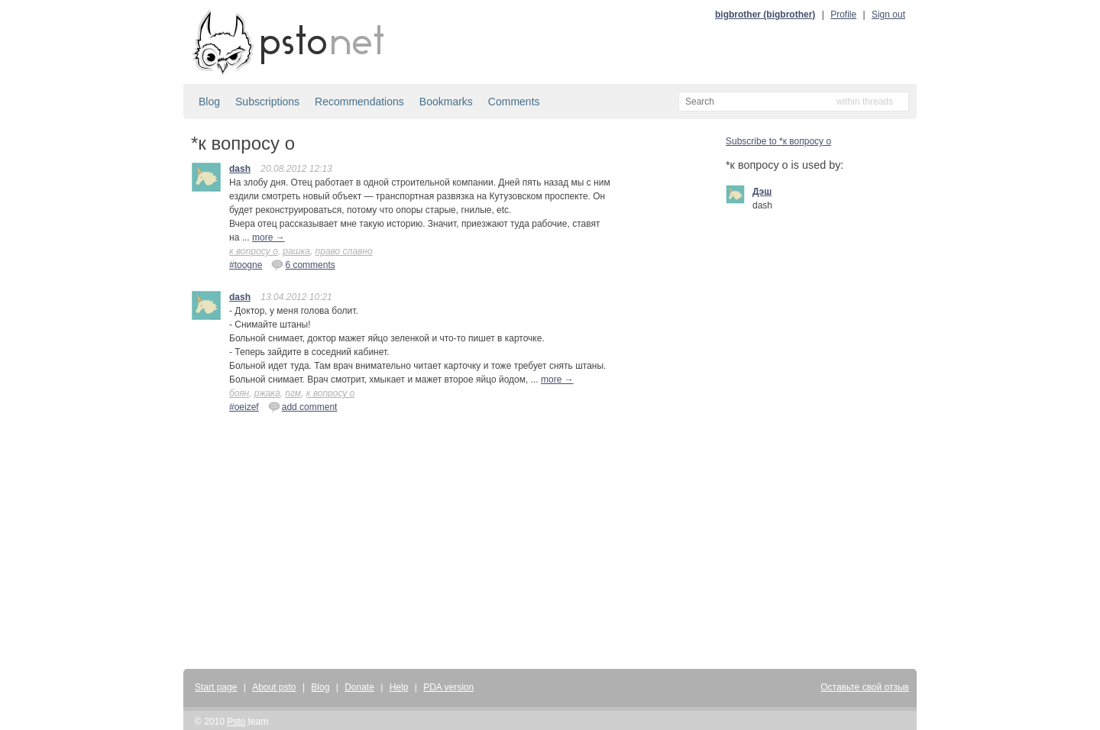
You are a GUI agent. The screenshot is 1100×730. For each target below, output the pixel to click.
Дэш (762, 191)
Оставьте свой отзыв (864, 687)
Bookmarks (446, 101)
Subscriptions (267, 101)
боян (239, 393)
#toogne (245, 265)
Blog (209, 101)
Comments (514, 101)
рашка (296, 251)
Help (399, 687)
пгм (293, 393)
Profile (843, 14)
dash (240, 168)
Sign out (888, 14)
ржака (267, 393)
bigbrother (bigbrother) (765, 14)
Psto (236, 721)
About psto (274, 687)
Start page (216, 687)
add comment (303, 406)
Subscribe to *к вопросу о (778, 141)
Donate (359, 687)
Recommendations (359, 101)
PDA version (448, 687)
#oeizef (244, 407)
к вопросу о (253, 251)
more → (268, 237)
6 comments (303, 264)
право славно (344, 251)
